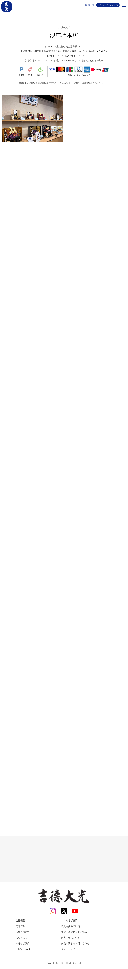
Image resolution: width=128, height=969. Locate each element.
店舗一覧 (89, 5)
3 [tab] (35, 138)
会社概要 (20, 920)
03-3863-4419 (56, 56)
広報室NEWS (23, 949)
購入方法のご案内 (70, 926)
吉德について (23, 932)
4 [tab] (40, 138)
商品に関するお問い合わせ (75, 943)
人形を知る (21, 937)
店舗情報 (20, 926)
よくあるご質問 (69, 920)
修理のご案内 (23, 943)
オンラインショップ (108, 5)
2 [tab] (30, 138)
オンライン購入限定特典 (74, 932)
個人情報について (70, 937)
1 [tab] (25, 138)
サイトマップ (68, 949)
